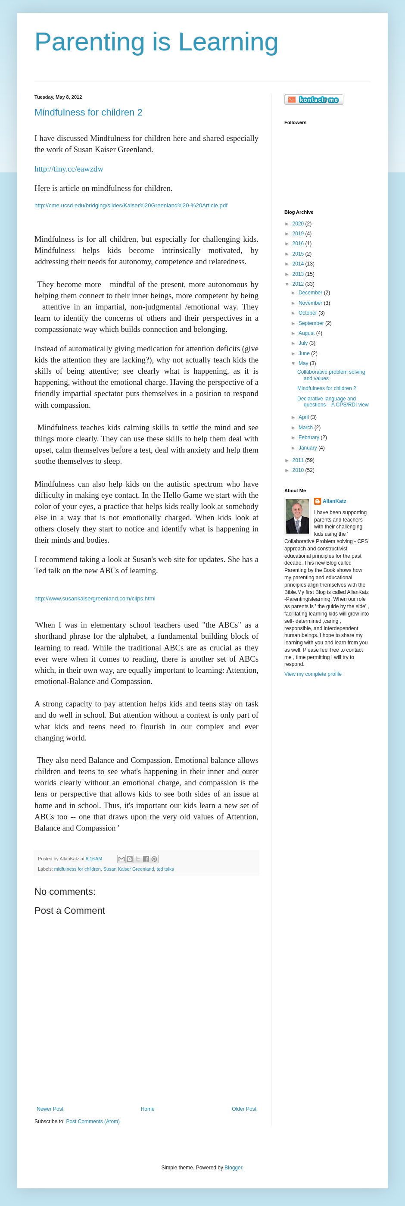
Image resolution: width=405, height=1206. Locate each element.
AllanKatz (334, 501)
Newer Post (50, 1109)
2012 (299, 284)
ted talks (165, 869)
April (304, 417)
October (308, 313)
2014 (299, 264)
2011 (299, 460)
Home (148, 1109)
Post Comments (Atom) (93, 1122)
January (308, 448)
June (305, 353)
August (307, 333)
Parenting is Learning (156, 41)
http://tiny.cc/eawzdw (68, 168)
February (310, 437)
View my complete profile (313, 674)
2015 (299, 254)
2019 (299, 234)
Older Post (244, 1109)
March (307, 428)
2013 (299, 274)
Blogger (233, 1168)
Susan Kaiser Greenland (128, 869)
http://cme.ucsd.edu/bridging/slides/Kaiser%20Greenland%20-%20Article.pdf (130, 205)
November (311, 303)
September (312, 323)
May (304, 363)
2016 (299, 244)
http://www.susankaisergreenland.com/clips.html (95, 598)
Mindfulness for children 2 (88, 112)
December (311, 293)
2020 (299, 224)
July (304, 343)
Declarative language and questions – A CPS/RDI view (333, 402)
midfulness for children (77, 869)
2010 (299, 470)
